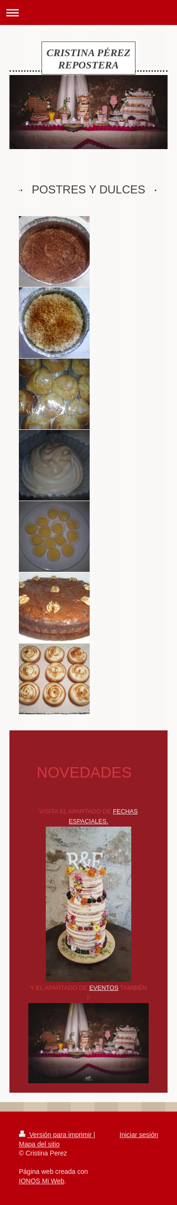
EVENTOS (103, 987)
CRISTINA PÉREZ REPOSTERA (89, 59)
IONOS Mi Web (41, 1181)
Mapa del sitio (39, 1144)
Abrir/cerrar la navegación (88, 12)
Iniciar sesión (138, 1134)
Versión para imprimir (56, 1134)
